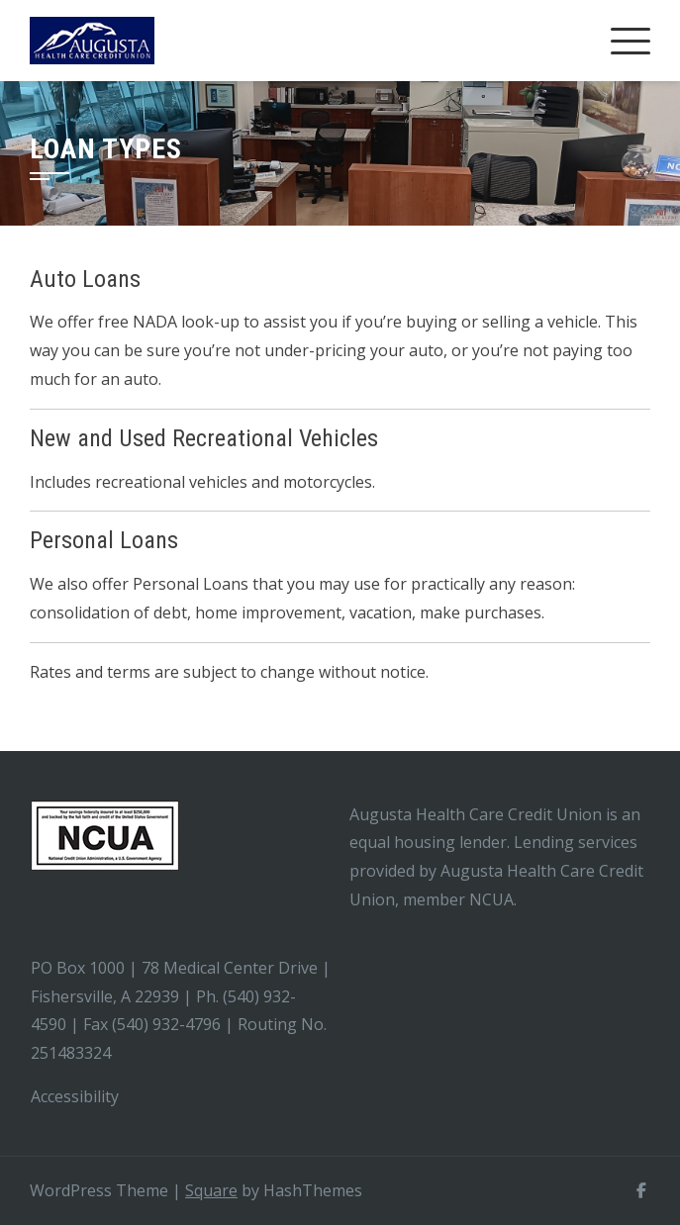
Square (211, 1190)
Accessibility (77, 1096)
